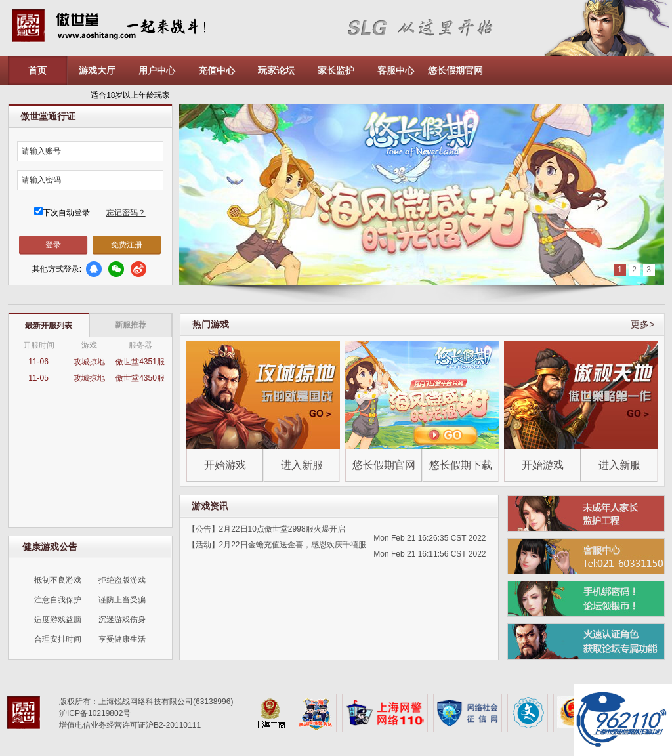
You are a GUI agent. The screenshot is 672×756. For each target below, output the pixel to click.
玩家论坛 (276, 70)
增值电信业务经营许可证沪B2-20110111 (130, 725)
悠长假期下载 (460, 465)
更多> (642, 324)
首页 (37, 70)
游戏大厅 (97, 70)
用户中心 (156, 70)
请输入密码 (41, 179)
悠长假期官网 (455, 70)
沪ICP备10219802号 (95, 713)
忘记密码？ (126, 212)
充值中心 (216, 70)
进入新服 (302, 465)
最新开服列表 (48, 325)
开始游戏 (225, 465)
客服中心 (395, 70)
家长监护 (336, 70)
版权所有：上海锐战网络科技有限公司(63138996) (146, 701)
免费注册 (126, 244)
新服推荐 (130, 324)
